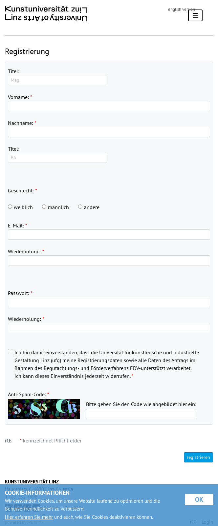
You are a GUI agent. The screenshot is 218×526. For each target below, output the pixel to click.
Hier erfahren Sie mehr (29, 517)
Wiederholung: (24, 251)
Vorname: (18, 97)
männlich (58, 207)
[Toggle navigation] (195, 15)
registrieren (198, 457)
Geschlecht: (21, 190)
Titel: (13, 71)
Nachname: (20, 123)
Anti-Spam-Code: (27, 394)
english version (181, 9)
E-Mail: (16, 225)
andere (91, 207)
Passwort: (18, 293)
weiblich (23, 207)
